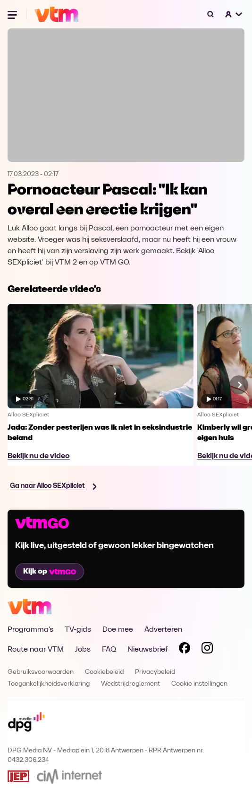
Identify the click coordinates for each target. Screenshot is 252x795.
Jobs (83, 650)
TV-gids (78, 630)
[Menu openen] (13, 14)
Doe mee (117, 630)
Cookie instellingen (199, 684)
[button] (234, 14)
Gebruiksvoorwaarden (41, 672)
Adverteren (163, 630)
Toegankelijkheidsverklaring (49, 684)
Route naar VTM (36, 650)
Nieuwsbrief (147, 650)
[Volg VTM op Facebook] (184, 649)
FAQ (109, 650)
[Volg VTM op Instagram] (207, 649)
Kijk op (49, 571)
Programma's (30, 630)
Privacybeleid (155, 672)
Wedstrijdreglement (130, 684)
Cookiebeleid (104, 672)
